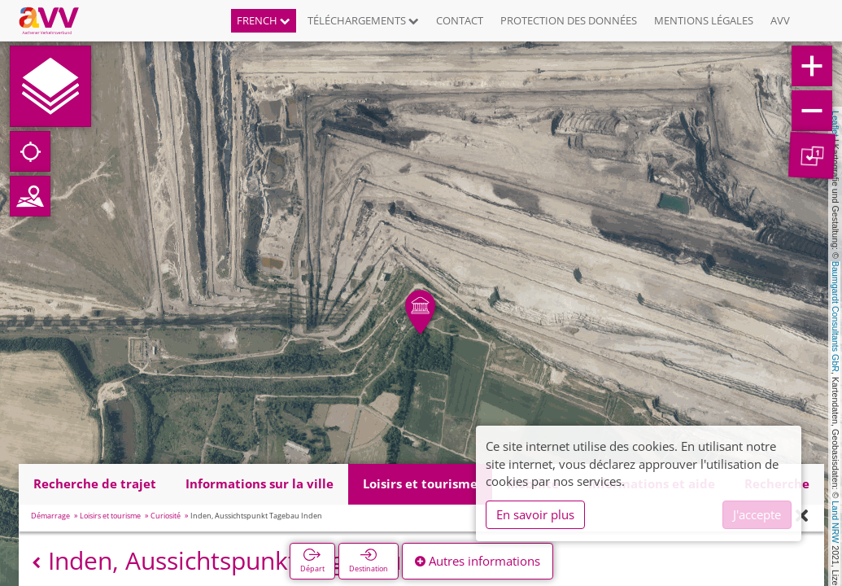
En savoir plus (535, 514)
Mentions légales (703, 20)
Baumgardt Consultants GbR (835, 316)
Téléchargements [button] (363, 20)
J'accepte (757, 514)
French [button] (263, 20)
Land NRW (835, 522)
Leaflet (835, 124)
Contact (459, 20)
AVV (780, 20)
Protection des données (568, 20)
